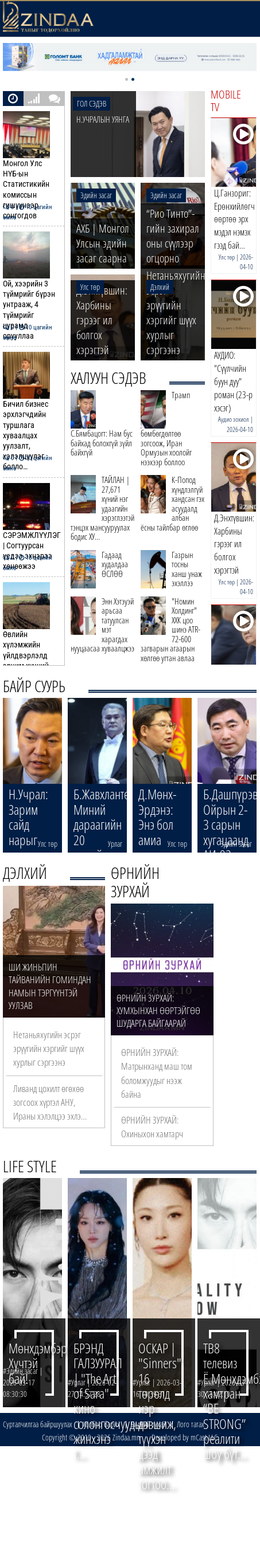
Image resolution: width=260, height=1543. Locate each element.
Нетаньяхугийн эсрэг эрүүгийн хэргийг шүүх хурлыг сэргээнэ (48, 1048)
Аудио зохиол (233, 419)
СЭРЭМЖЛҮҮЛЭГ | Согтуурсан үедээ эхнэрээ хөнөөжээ (31, 527)
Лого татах (190, 1424)
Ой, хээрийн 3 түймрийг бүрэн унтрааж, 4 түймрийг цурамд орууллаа (31, 286)
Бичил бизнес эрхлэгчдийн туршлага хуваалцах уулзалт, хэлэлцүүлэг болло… (31, 412)
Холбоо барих (101, 1424)
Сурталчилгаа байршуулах (37, 1424)
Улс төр (227, 257)
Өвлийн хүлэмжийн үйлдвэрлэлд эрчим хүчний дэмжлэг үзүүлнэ (31, 637)
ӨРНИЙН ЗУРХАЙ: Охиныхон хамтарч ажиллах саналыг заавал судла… (160, 1140)
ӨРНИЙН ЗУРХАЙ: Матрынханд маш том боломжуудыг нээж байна (156, 1073)
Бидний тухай (148, 1424)
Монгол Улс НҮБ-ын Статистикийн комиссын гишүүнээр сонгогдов (31, 166)
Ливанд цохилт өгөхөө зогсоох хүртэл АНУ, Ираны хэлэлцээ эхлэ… (50, 1102)
